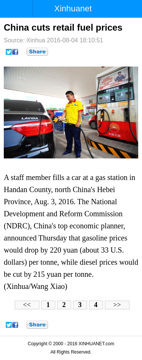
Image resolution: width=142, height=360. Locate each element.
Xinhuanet (73, 8)
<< (27, 305)
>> (117, 305)
